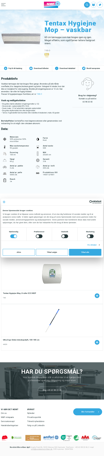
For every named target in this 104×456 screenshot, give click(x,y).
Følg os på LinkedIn (36, 425)
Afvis (19, 252)
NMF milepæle (7, 417)
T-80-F (39, 94)
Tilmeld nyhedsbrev (36, 421)
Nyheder (31, 413)
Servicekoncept (8, 421)
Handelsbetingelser (9, 425)
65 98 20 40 (87, 102)
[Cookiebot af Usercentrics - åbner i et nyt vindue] (91, 202)
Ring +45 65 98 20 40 (52, 390)
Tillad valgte (52, 252)
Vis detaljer (92, 245)
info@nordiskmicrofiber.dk (41, 449)
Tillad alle (85, 252)
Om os (4, 413)
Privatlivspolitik (34, 417)
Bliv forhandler (87, 412)
